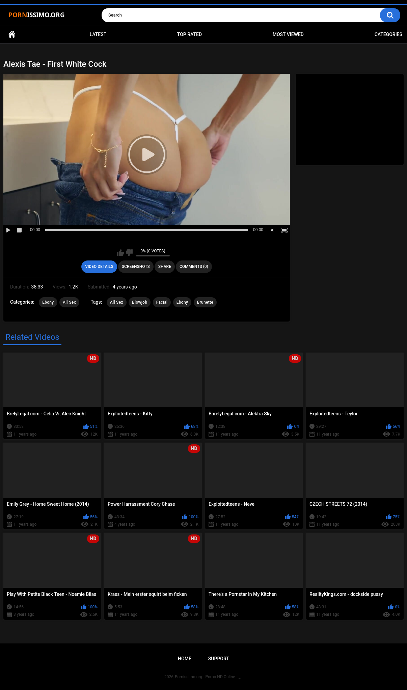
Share (164, 266)
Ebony (48, 302)
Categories (388, 34)
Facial (162, 302)
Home (11, 34)
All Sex (69, 302)
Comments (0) (194, 266)
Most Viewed (288, 34)
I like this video (120, 252)
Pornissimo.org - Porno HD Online (205, 676)
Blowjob (139, 302)
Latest (98, 34)
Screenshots (136, 266)
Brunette (205, 302)
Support (218, 658)
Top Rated (189, 34)
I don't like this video (129, 252)
